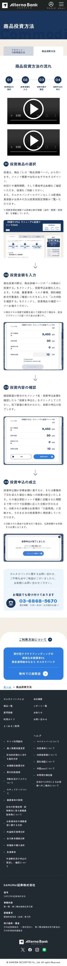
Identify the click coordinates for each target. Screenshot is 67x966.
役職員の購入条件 (16, 845)
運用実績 (8, 712)
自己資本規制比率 (16, 838)
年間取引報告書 (45, 774)
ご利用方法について (33, 639)
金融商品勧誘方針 (16, 765)
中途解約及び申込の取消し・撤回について (16, 862)
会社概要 (38, 699)
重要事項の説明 (15, 799)
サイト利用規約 (15, 741)
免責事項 (11, 851)
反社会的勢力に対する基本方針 (16, 756)
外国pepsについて (46, 768)
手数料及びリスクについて (17, 780)
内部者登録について (47, 754)
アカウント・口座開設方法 (18, 51)
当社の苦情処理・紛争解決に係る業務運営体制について (16, 810)
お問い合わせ (40, 719)
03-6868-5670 (38, 601)
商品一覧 (8, 705)
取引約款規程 (13, 772)
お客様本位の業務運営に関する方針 (16, 823)
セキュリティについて (17, 791)
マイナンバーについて (48, 741)
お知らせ (38, 712)
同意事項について (46, 748)
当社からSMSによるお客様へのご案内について (48, 783)
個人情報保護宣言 (16, 748)
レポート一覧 (40, 705)
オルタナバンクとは (14, 699)
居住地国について (46, 761)
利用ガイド (9, 719)
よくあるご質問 (11, 725)
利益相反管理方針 (16, 831)
